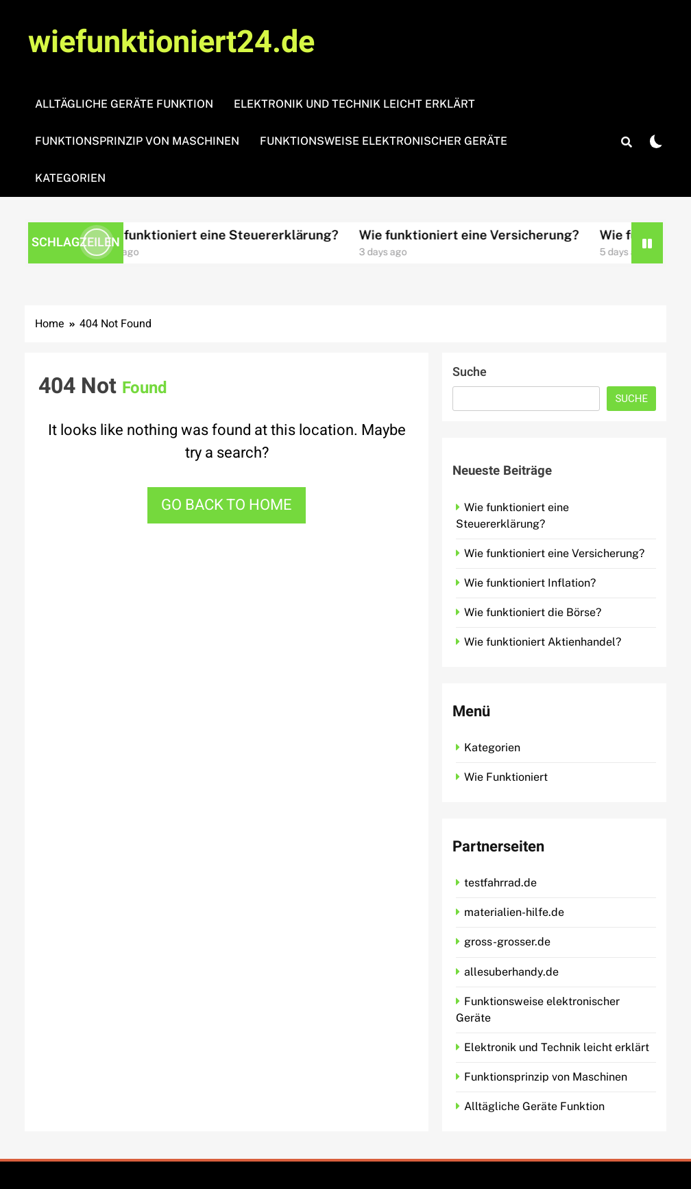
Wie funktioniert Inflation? (530, 582)
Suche (469, 372)
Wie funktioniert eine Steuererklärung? (230, 234)
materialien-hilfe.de (514, 912)
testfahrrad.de (500, 882)
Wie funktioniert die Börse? (532, 612)
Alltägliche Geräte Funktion (124, 103)
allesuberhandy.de (511, 971)
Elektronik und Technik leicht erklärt (354, 103)
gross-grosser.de (507, 941)
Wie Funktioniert (506, 777)
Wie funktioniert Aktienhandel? (542, 641)
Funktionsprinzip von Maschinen (137, 141)
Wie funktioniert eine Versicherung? (482, 234)
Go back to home (226, 505)
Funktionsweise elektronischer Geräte (383, 141)
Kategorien (70, 178)
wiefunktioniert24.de (171, 42)
